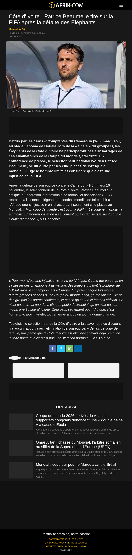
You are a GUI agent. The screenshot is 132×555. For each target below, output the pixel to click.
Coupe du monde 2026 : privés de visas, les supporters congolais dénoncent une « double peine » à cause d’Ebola (79, 420)
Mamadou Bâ (17, 29)
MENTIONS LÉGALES (77, 543)
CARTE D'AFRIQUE (58, 539)
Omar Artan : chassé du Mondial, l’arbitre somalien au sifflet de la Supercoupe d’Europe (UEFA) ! (78, 444)
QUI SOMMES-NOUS (55, 543)
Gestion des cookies (77, 546)
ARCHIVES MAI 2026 (56, 546)
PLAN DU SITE (76, 539)
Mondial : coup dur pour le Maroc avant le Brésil (76, 464)
